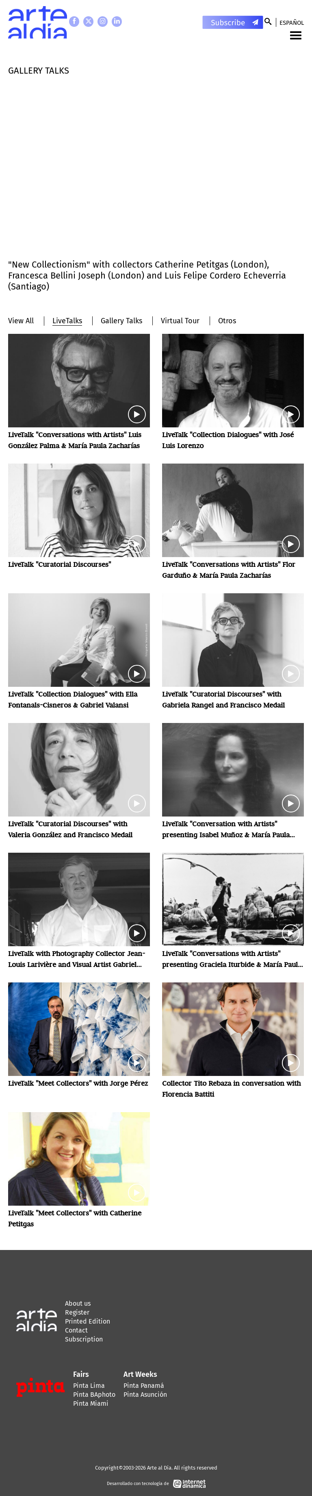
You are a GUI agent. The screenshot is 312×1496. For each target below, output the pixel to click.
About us (78, 1303)
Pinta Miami (90, 1403)
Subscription (84, 1339)
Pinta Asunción (145, 1394)
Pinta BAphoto (94, 1394)
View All (21, 320)
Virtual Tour (180, 320)
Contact (76, 1330)
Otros (227, 320)
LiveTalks (67, 320)
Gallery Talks (121, 320)
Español (292, 22)
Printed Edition (87, 1321)
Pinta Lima (89, 1385)
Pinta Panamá (144, 1385)
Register (77, 1312)
